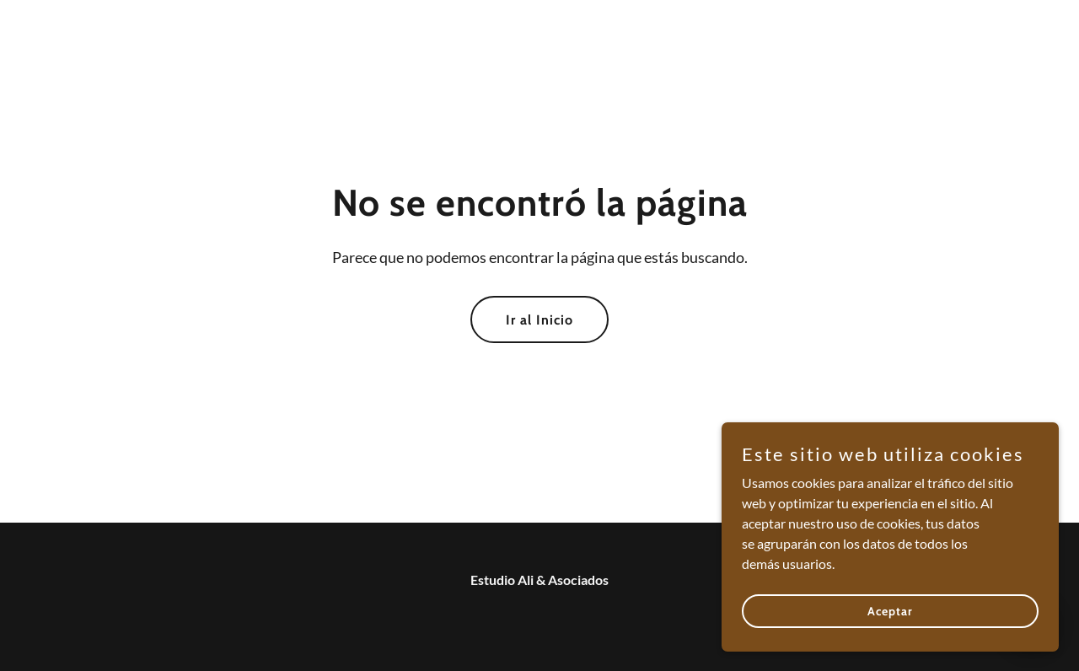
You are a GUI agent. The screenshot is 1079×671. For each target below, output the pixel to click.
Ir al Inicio (539, 320)
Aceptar (890, 610)
